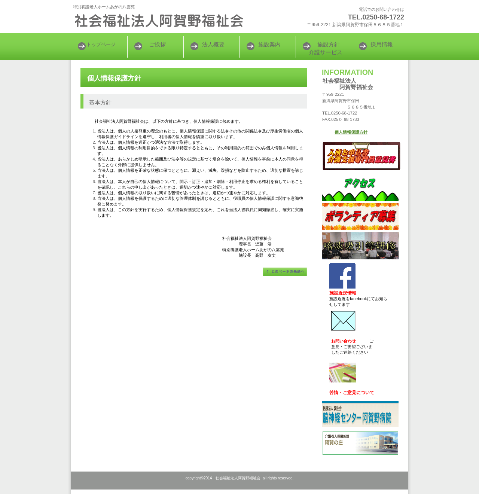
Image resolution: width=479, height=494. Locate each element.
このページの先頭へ (285, 272)
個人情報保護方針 (351, 132)
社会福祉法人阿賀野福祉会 (164, 20)
